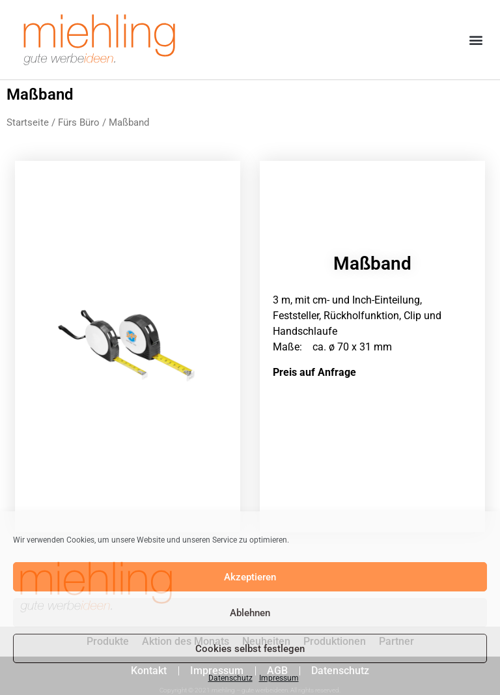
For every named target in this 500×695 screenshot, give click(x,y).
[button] (476, 40)
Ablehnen (250, 613)
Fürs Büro (79, 122)
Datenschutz (230, 678)
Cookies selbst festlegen (250, 649)
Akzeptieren (250, 577)
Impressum (279, 678)
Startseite (28, 122)
